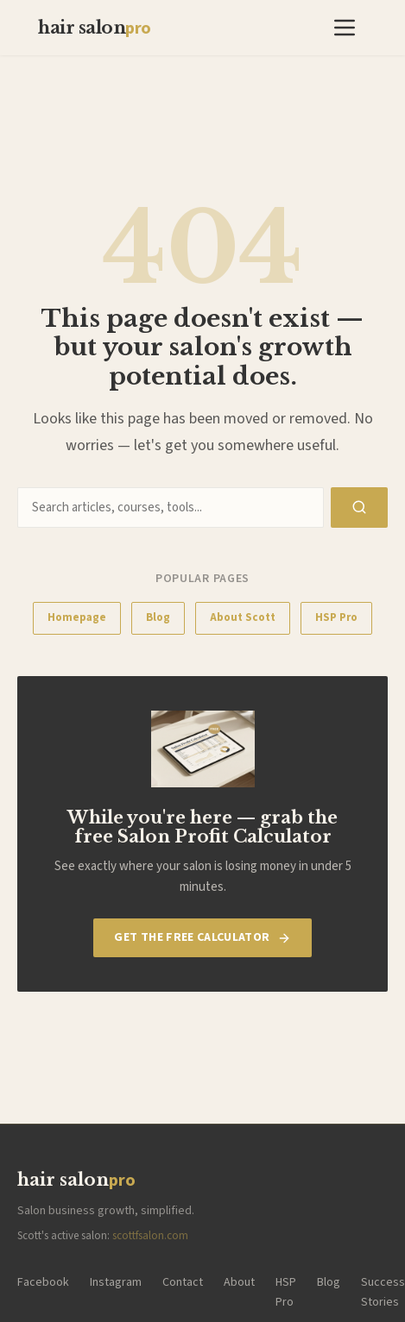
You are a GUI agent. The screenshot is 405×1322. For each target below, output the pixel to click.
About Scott (242, 617)
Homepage (76, 617)
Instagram (116, 1282)
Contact (182, 1282)
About (239, 1282)
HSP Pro (336, 617)
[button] (344, 27)
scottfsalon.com (150, 1236)
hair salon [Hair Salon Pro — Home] (94, 28)
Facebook (43, 1282)
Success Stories (383, 1292)
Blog (158, 617)
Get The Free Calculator (202, 937)
